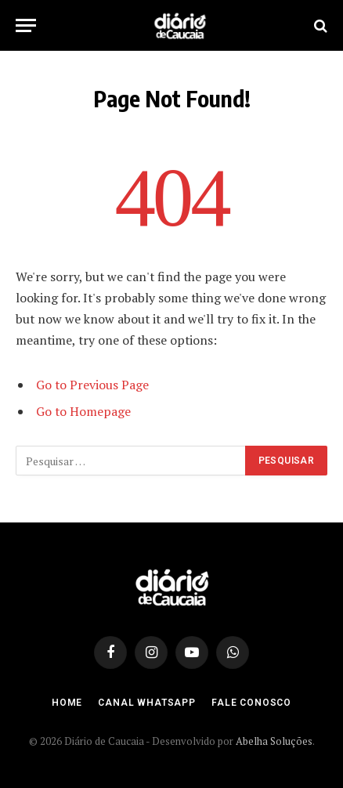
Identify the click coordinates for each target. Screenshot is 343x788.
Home (67, 702)
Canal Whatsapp (147, 702)
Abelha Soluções (274, 741)
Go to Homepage (83, 411)
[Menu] (26, 25)
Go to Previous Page (92, 384)
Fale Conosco (251, 702)
